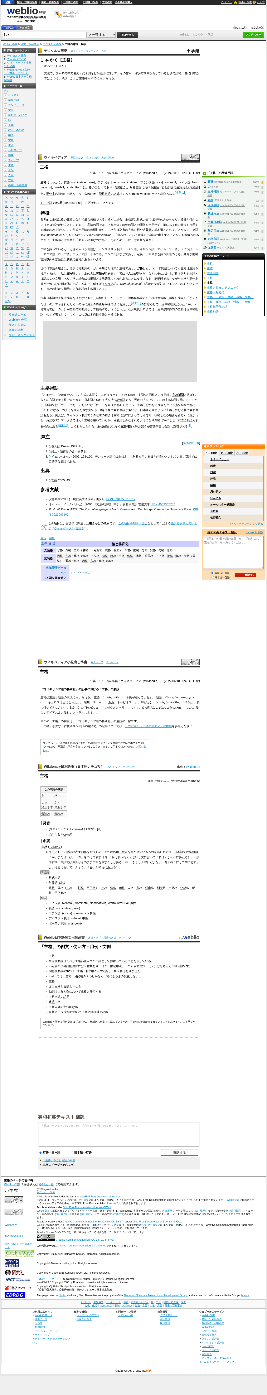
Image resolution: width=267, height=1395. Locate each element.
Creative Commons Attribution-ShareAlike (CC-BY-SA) (93, 1221)
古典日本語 (47, 298)
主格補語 (178, 394)
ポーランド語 (57, 923)
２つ (89, 976)
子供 (129, 697)
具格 (76, 555)
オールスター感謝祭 (222, 504)
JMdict (62, 1295)
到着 (160, 887)
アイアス (52, 712)
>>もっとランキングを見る (246, 523)
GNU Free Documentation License (103, 1196)
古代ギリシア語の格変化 (59, 689)
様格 (157, 415)
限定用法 (116, 966)
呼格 (140, 240)
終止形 (100, 304)
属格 (172, 298)
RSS (148, 1371)
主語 (156, 187)
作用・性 (131, 73)
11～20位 (226, 453)
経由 (148, 887)
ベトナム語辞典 (210, 1350)
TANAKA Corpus (14, 1236)
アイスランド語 (59, 918)
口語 (196, 857)
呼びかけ (147, 702)
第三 (44, 807)
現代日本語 (191, 73)
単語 (52, 789)
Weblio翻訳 (208, 1327)
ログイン (226, 2)
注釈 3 (63, 425)
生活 (11, 145)
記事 (84, 689)
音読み (45, 813)
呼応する (95, 991)
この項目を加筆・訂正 (132, 523)
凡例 (103, 50)
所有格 (62, 892)
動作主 (50, 193)
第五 (57, 807)
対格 (128, 550)
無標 (93, 219)
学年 (50, 807)
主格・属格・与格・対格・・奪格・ (230, 302)
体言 (75, 862)
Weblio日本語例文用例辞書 (64, 937)
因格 (60, 555)
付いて (47, 707)
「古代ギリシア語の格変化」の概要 (148, 726)
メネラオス (80, 712)
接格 (170, 555)
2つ (100, 971)
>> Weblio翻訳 (254, 532)
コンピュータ (16, 105)
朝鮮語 (120, 399)
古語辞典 (107, 2)
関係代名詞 (56, 971)
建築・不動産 (16, 130)
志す (193, 862)
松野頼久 (215, 517)
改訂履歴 (152, 1224)
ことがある (114, 862)
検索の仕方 (41, 1319)
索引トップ (77, 50)
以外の (59, 1006)
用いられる (106, 78)
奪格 (178, 555)
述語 (102, 73)
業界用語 (13, 100)
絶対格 (117, 193)
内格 (85, 561)
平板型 (89, 829)
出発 (171, 887)
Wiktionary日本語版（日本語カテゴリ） (74, 766)
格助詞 (82, 268)
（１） (105, 966)
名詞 (57, 996)
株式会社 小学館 (46, 1192)
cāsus (67, 913)
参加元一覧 (257, 27)
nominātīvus (81, 913)
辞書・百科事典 (29, 44)
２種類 (88, 966)
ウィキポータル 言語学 (69, 528)
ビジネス (13, 95)
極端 (213, 485)
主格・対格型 (215, 292)
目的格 (91, 887)
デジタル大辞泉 (52, 44)
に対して (111, 73)
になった (71, 702)
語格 (178, 73)
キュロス (54, 702)
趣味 (11, 155)
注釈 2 (136, 303)
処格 (130, 555)
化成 (183, 887)
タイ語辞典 (208, 1346)
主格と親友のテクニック (223, 287)
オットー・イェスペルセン (66, 504)
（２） (129, 966)
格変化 (123, 544)
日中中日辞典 (70, 2)
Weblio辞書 (233, 1199)
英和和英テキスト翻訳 (61, 1117)
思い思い (215, 491)
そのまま (87, 862)
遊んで (139, 697)
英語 (67, 182)
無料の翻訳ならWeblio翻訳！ (71, 14)
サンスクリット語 (110, 249)
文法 (47, 73)
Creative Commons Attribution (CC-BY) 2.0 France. (85, 1239)
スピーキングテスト (22, 335)
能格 (136, 550)
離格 (102, 561)
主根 (210, 278)
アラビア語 (80, 254)
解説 (116, 689)
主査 (210, 268)
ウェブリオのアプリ (88, 1315)
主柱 (210, 263)
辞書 (7, 2)
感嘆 (87, 702)
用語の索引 (109, 937)
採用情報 (165, 1323)
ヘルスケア (15, 150)
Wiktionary (193, 766)
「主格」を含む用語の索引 (59, 1160)
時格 (113, 555)
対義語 (53, 882)
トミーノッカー (219, 459)
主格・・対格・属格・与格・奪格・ (230, 297)
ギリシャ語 (147, 249)
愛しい (68, 712)
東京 (53, 829)
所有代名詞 (56, 960)
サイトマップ (42, 1334)
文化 (11, 140)
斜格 (68, 550)
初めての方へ (240, 27)
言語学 (70, 523)
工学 (11, 125)
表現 (70, 697)
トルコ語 (96, 254)
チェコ (86, 572)
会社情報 (165, 1319)
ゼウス (111, 707)
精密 (213, 465)
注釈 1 (180, 192)
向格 (105, 555)
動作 (84, 852)
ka (64, 834)
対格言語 (135, 187)
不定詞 (53, 966)
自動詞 (166, 187)
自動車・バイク (17, 115)
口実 (213, 472)
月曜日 (145, 862)
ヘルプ (261, 2)
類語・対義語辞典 (27, 2)
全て (6, 91)
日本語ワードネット (48, 1278)
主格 (76, 550)
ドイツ (75, 572)
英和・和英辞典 (50, 2)
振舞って (116, 960)
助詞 (64, 78)
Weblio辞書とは (43, 1315)
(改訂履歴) (83, 1199)
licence (245, 1295)
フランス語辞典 (210, 1338)
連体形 (112, 304)
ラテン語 (103, 182)
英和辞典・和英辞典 (213, 1323)
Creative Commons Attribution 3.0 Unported (81, 1245)
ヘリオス (124, 707)
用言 (90, 304)
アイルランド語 (167, 249)
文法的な (69, 1006)
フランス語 (147, 182)
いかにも (215, 498)
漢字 (60, 789)
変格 (116, 415)
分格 (144, 550)
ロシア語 (64, 254)
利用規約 (40, 1327)
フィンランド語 (77, 415)
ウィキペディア (55, 157)
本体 (146, 73)
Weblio (40, 1224)
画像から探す (84, 1319)
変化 (127, 976)
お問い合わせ (125, 1315)
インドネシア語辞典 (213, 1342)
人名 (11, 175)
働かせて (136, 852)
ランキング (92, 50)
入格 (93, 561)
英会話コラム (17, 314)
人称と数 (63, 991)
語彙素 (147, 229)
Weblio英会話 (18, 319)
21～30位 (242, 453)
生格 (69, 887)
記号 (8, 301)
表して (156, 73)
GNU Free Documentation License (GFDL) (87, 1207)
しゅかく (55, 846)
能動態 (158, 278)
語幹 (157, 219)
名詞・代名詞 (82, 73)
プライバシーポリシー (47, 1330)
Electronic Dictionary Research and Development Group (155, 1295)
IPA (51, 834)
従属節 (212, 247)
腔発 (213, 478)
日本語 (50, 268)
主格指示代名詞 (217, 306)
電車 (11, 110)
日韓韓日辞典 (90, 2)
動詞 (69, 852)
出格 (122, 555)
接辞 (183, 219)
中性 (85, 918)
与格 (161, 550)
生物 (11, 165)
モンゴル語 (112, 254)
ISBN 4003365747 (163, 504)
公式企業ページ (169, 1315)
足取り (214, 511)
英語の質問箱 (17, 325)
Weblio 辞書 (245, 2)
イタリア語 (109, 283)
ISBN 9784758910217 (121, 499)
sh (73, 829)
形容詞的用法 (69, 966)
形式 (52, 877)
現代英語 (213, 205)
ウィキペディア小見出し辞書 (65, 662)
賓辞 (66, 986)
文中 (52, 852)
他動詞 (195, 187)
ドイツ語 (184, 182)
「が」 (71, 78)
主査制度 (213, 273)
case (76, 908)
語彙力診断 (16, 330)
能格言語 (105, 193)
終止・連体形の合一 (64, 451)
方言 (46, 309)
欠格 (96, 555)
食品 (11, 170)
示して (140, 960)
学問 (11, 135)
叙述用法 (139, 966)
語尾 (66, 996)
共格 (68, 555)
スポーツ (13, 160)
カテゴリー (107, 157)
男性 (133, 903)
